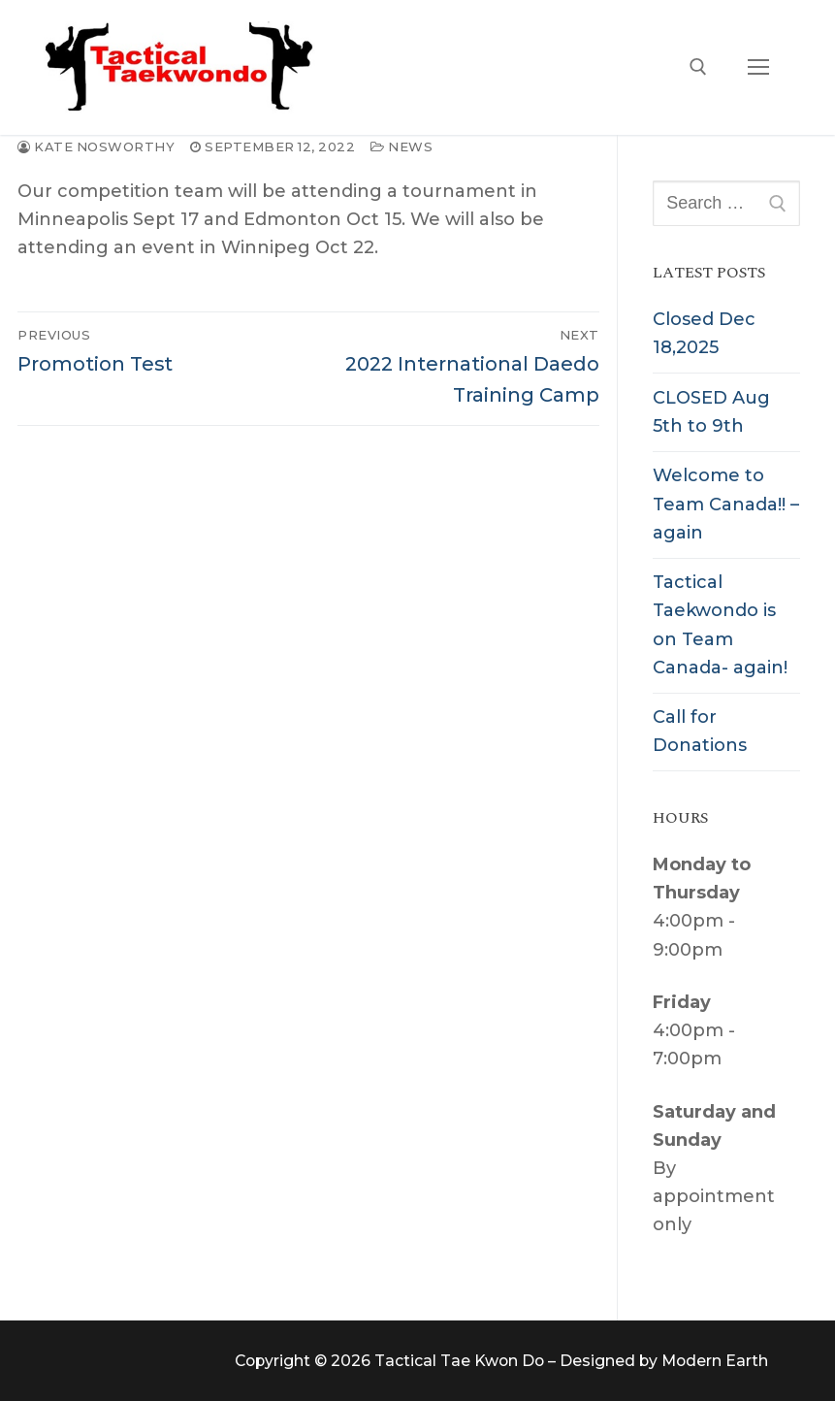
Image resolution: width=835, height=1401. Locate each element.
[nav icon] (757, 67)
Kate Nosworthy (96, 146)
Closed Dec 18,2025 (704, 333)
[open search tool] (698, 67)
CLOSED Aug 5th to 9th (711, 412)
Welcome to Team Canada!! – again (726, 503)
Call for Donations (700, 731)
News (401, 146)
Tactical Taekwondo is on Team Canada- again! (720, 624)
